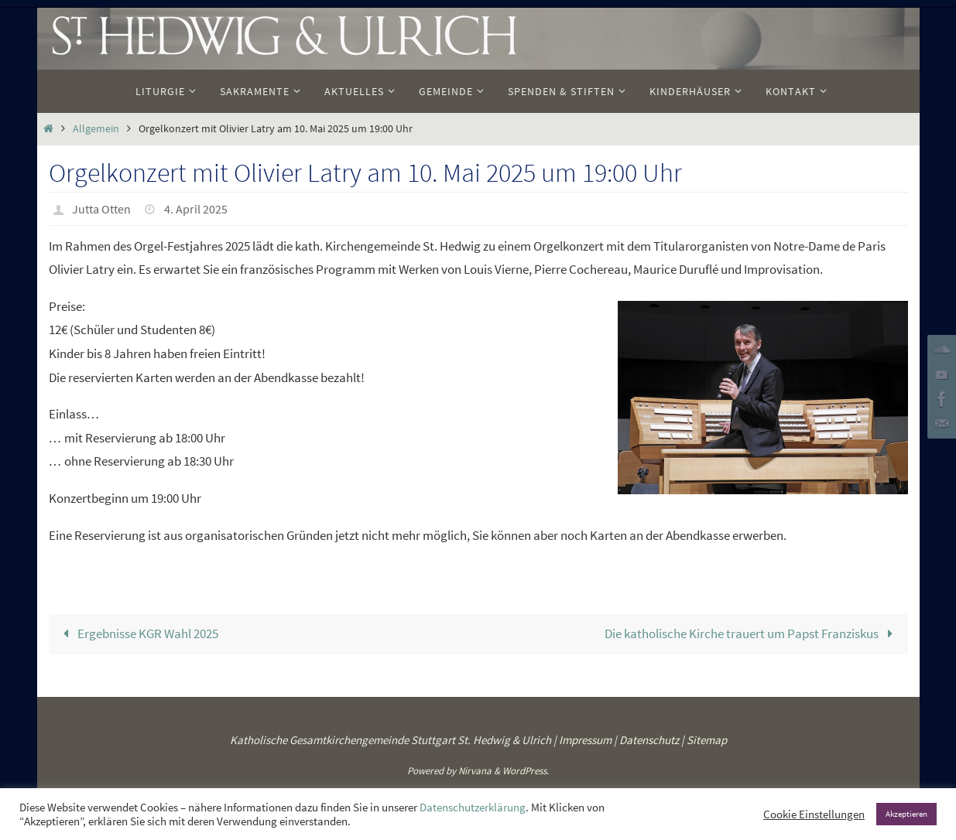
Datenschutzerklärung (473, 807)
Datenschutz (649, 739)
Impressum (585, 739)
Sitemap (707, 739)
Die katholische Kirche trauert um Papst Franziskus (752, 633)
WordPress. (525, 770)
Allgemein (96, 128)
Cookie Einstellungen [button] (814, 814)
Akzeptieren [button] (906, 813)
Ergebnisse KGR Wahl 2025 (138, 633)
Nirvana (475, 770)
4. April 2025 (196, 209)
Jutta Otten (101, 209)
